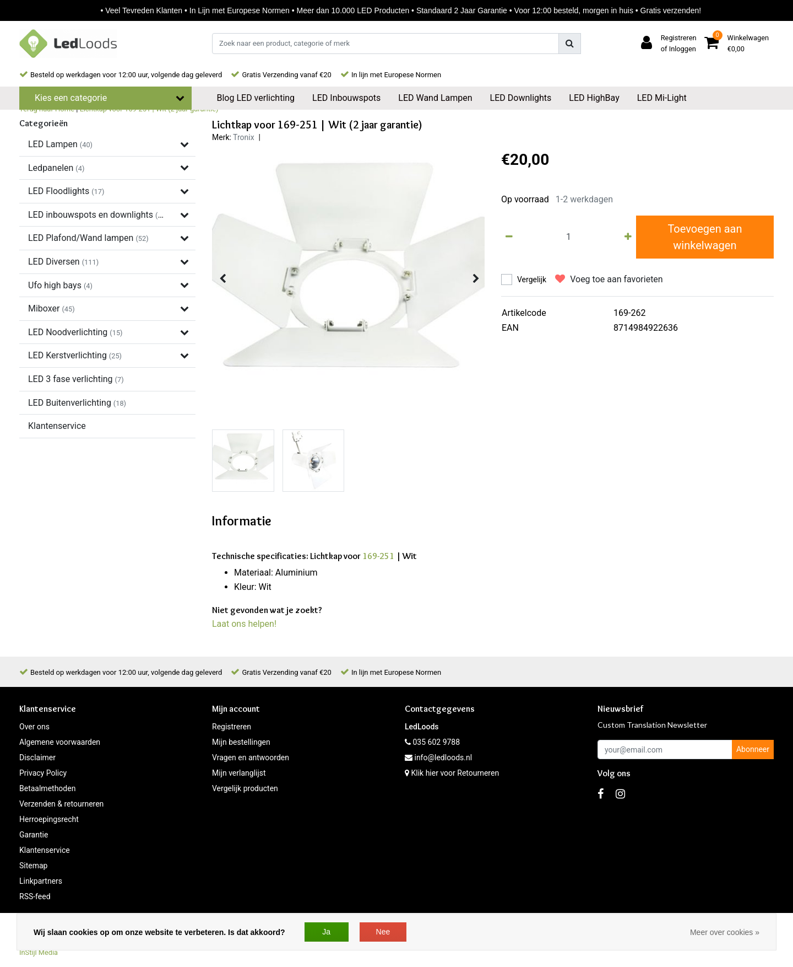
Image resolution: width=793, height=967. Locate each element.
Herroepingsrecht (49, 819)
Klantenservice (44, 850)
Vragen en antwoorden (250, 757)
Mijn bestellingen (241, 742)
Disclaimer (37, 757)
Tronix (243, 137)
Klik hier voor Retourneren (455, 773)
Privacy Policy (43, 773)
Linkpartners (40, 881)
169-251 (378, 556)
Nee (383, 931)
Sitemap (33, 865)
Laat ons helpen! (244, 624)
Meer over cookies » (724, 932)
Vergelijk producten (245, 788)
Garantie (33, 834)
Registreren (231, 726)
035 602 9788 (432, 742)
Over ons (34, 726)
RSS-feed (35, 896)
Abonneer (752, 749)
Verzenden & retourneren (61, 803)
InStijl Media (38, 952)
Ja (326, 931)
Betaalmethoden (47, 788)
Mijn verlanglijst (239, 773)
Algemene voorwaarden (59, 742)
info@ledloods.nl (438, 757)
